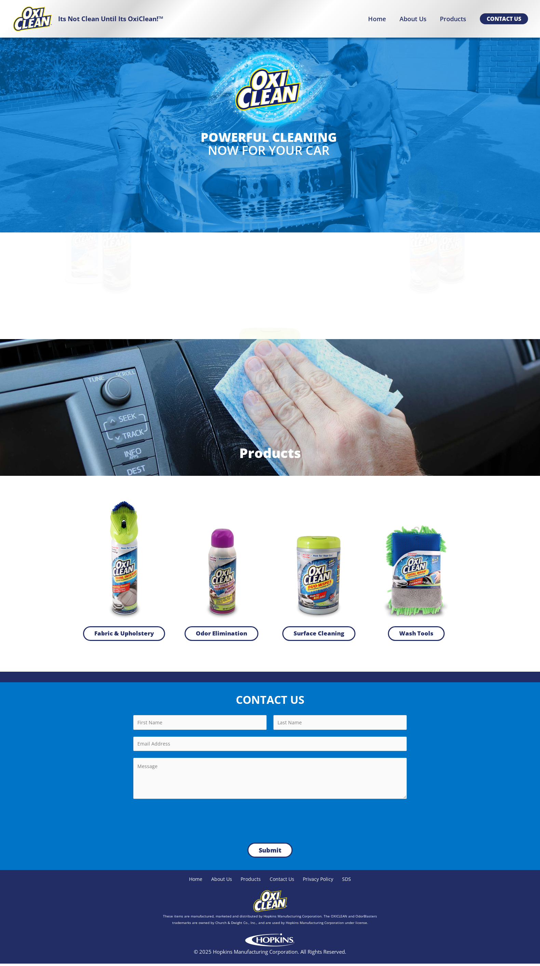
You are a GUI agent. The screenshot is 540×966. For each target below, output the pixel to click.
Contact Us (282, 881)
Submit (270, 852)
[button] (504, 18)
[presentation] (185, 821)
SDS (351, 881)
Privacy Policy (321, 881)
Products (249, 881)
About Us (219, 881)
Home (191, 881)
